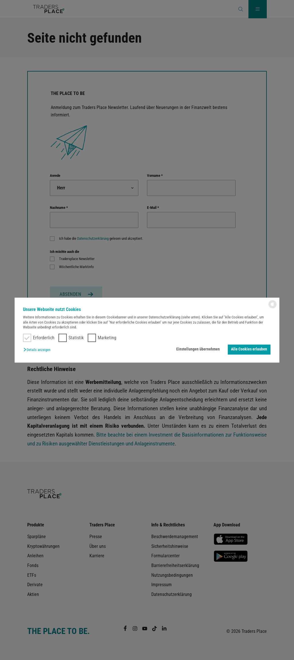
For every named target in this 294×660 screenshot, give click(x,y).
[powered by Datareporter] (272, 307)
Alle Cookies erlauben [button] (249, 349)
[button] (38, 350)
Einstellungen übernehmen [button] (198, 349)
